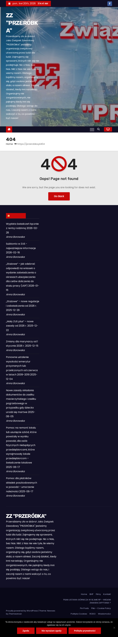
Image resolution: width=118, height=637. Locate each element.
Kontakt (107, 594)
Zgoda (26, 630)
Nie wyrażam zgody (51, 630)
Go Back (59, 196)
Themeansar (15, 613)
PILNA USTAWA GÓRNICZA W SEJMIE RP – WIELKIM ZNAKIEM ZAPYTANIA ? (87, 601)
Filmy (98, 594)
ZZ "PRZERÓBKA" (22, 23)
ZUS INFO (17, 215)
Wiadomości (104, 613)
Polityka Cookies (79, 613)
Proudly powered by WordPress (22, 610)
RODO (93, 613)
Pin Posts (84, 608)
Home (9, 144)
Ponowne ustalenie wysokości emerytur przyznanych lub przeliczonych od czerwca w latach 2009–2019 (22, 365)
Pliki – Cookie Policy (101, 608)
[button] (99, 129)
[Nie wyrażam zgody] (114, 627)
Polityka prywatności (84, 630)
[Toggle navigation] (92, 129)
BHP (91, 594)
